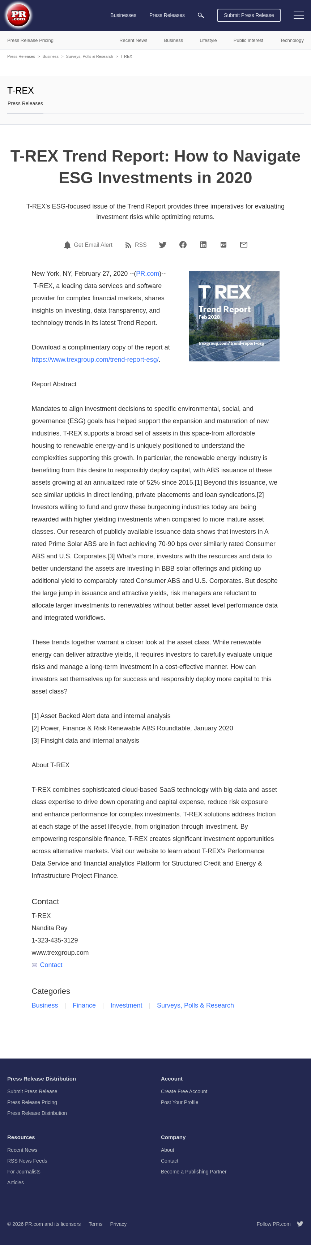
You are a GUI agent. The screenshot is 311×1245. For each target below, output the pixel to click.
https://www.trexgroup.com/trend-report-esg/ (95, 359)
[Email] (243, 244)
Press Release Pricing (32, 1102)
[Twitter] (162, 244)
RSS (141, 245)
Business (50, 56)
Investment (126, 1005)
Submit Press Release (249, 15)
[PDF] (223, 244)
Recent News (22, 1150)
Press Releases (21, 56)
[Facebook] (183, 244)
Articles (15, 1182)
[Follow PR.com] (297, 1224)
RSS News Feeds (27, 1161)
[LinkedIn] (203, 244)
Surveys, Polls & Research (89, 56)
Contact (47, 965)
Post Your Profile (180, 1102)
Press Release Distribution (37, 1113)
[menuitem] (201, 15)
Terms (95, 1224)
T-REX (126, 56)
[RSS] (129, 245)
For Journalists (24, 1172)
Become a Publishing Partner (193, 1172)
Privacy (118, 1224)
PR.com (147, 273)
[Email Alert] (68, 245)
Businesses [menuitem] (123, 15)
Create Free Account (184, 1091)
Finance (84, 1005)
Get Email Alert (93, 245)
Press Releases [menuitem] (167, 15)
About (167, 1150)
